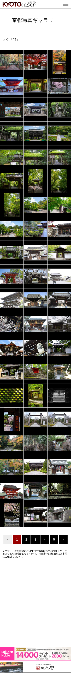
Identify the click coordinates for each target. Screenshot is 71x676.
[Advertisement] (35, 602)
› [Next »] (63, 539)
